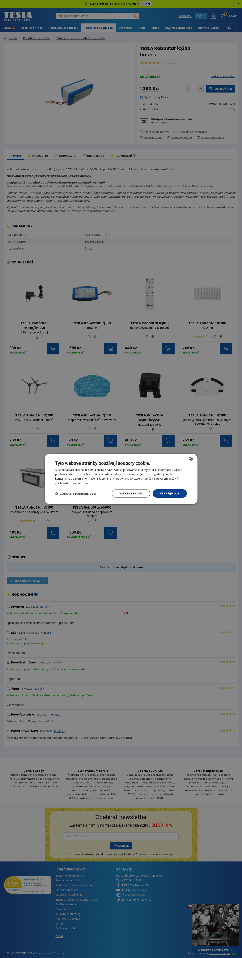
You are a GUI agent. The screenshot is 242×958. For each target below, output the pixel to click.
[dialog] (121, 478)
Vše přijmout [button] (170, 493)
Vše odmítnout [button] (130, 493)
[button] (75, 493)
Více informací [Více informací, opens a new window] (81, 483)
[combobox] (191, 458)
